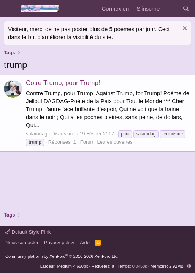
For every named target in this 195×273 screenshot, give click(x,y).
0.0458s (139, 266)
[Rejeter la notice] (184, 29)
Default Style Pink (28, 232)
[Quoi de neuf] (170, 9)
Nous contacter (21, 242)
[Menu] (10, 8)
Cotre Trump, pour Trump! (63, 82)
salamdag (36, 133)
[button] (189, 266)
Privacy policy (59, 242)
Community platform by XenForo (62, 256)
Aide (85, 242)
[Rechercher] (186, 9)
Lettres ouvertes (115, 142)
